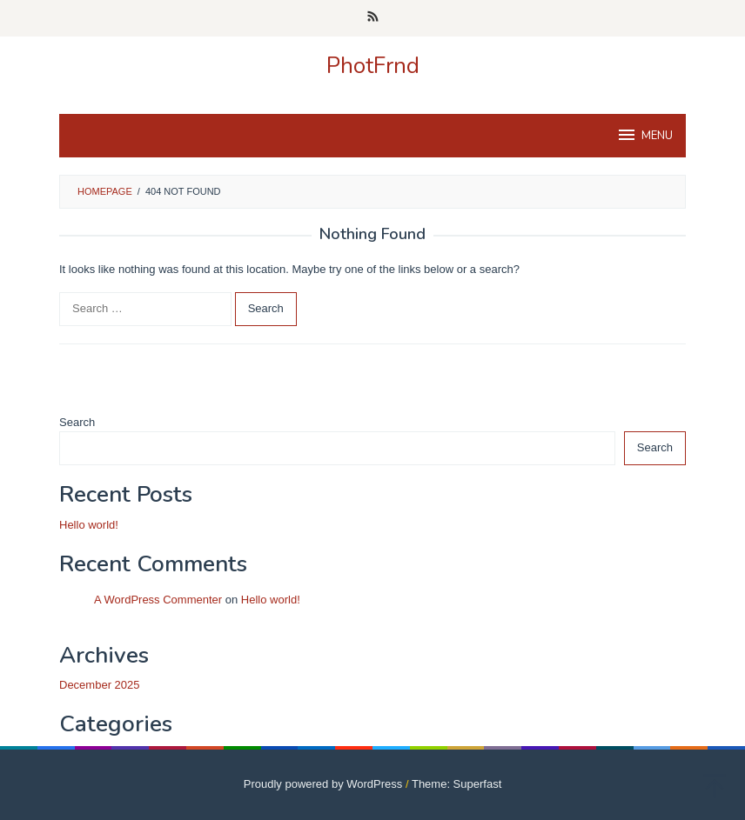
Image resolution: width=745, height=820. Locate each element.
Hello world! (88, 524)
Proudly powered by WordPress (323, 783)
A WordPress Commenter (158, 599)
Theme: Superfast (456, 783)
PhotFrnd (372, 65)
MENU (644, 134)
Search (77, 422)
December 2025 (99, 684)
